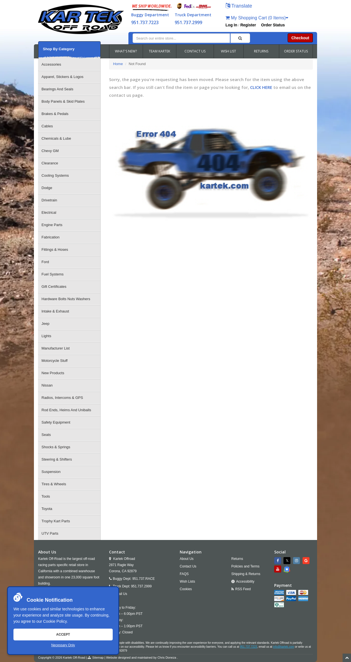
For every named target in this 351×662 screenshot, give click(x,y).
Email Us (120, 594)
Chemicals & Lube (56, 138)
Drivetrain (49, 200)
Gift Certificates (53, 286)
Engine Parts (51, 225)
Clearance (49, 163)
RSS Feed (243, 589)
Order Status (273, 25)
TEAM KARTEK (159, 51)
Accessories (51, 64)
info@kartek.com (283, 646)
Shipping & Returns (245, 574)
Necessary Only (63, 645)
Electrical (48, 212)
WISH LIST (228, 51)
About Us (186, 559)
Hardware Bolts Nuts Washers (65, 299)
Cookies (186, 589)
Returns (237, 559)
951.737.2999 (188, 22)
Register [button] (248, 25)
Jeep (45, 323)
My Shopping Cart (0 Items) (256, 17)
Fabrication (50, 237)
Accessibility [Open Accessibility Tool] (245, 581)
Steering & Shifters (56, 459)
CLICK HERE (261, 87)
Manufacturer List (55, 348)
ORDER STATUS (296, 51)
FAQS (184, 574)
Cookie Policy (55, 621)
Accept (63, 634)
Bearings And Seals (57, 89)
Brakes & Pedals (54, 114)
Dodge (46, 188)
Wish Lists (187, 581)
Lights (46, 336)
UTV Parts (49, 533)
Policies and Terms (245, 566)
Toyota (46, 509)
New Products (52, 373)
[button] (238, 6)
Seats (46, 435)
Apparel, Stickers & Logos (62, 77)
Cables (47, 126)
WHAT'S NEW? (126, 51)
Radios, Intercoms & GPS (62, 398)
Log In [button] (231, 25)
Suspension (51, 472)
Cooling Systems (55, 175)
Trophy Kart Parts (55, 521)
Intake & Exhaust (55, 311)
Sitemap (97, 657)
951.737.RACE (143, 579)
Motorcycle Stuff (54, 360)
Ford (45, 262)
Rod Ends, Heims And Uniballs (66, 410)
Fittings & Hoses (54, 249)
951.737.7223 (145, 22)
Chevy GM (50, 151)
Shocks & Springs (55, 447)
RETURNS (261, 51)
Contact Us (188, 566)
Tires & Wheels (53, 484)
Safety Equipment (55, 422)
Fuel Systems (52, 274)
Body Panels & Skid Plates (63, 101)
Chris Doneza (167, 657)
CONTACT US (194, 51)
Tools (45, 496)
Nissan (47, 385)
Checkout (300, 38)
